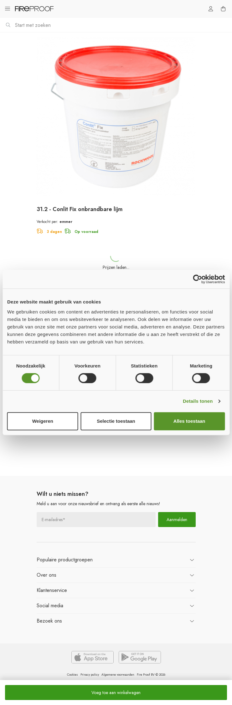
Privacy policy (89, 674)
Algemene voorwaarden (117, 674)
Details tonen (198, 401)
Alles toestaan (189, 421)
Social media (50, 605)
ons (46, 575)
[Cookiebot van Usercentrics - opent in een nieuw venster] (197, 279)
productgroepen (65, 559)
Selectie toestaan (116, 421)
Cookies (72, 674)
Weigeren (42, 421)
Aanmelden (177, 519)
